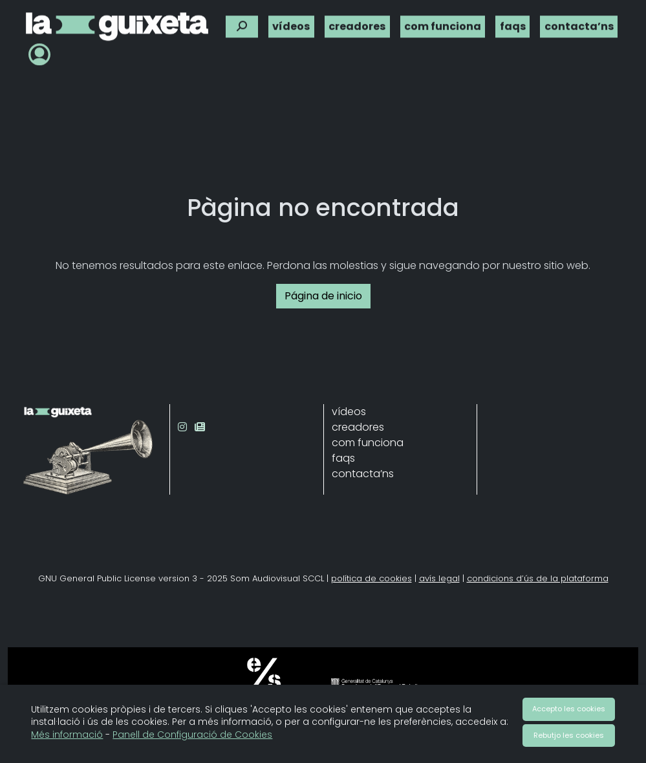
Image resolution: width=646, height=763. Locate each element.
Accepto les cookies (568, 709)
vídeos (291, 24)
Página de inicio (323, 295)
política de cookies (371, 578)
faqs (513, 24)
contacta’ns (579, 24)
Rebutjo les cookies (568, 735)
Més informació (67, 734)
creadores (356, 24)
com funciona (442, 24)
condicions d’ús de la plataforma (537, 578)
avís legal (439, 578)
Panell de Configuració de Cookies (192, 734)
